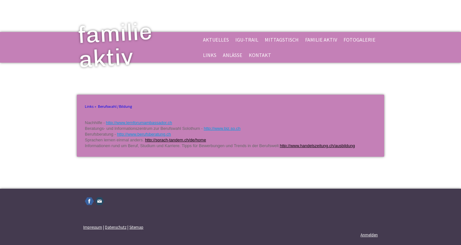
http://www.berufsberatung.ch (144, 134)
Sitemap (136, 227)
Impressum (92, 227)
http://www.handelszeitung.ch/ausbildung (317, 145)
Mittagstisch (282, 39)
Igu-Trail (246, 39)
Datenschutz (115, 227)
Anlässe (232, 55)
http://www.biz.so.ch (222, 128)
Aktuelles (216, 39)
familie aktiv (321, 39)
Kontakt (260, 55)
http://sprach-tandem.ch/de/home (175, 140)
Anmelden (369, 234)
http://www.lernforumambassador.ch (139, 122)
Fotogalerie (360, 39)
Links (209, 55)
